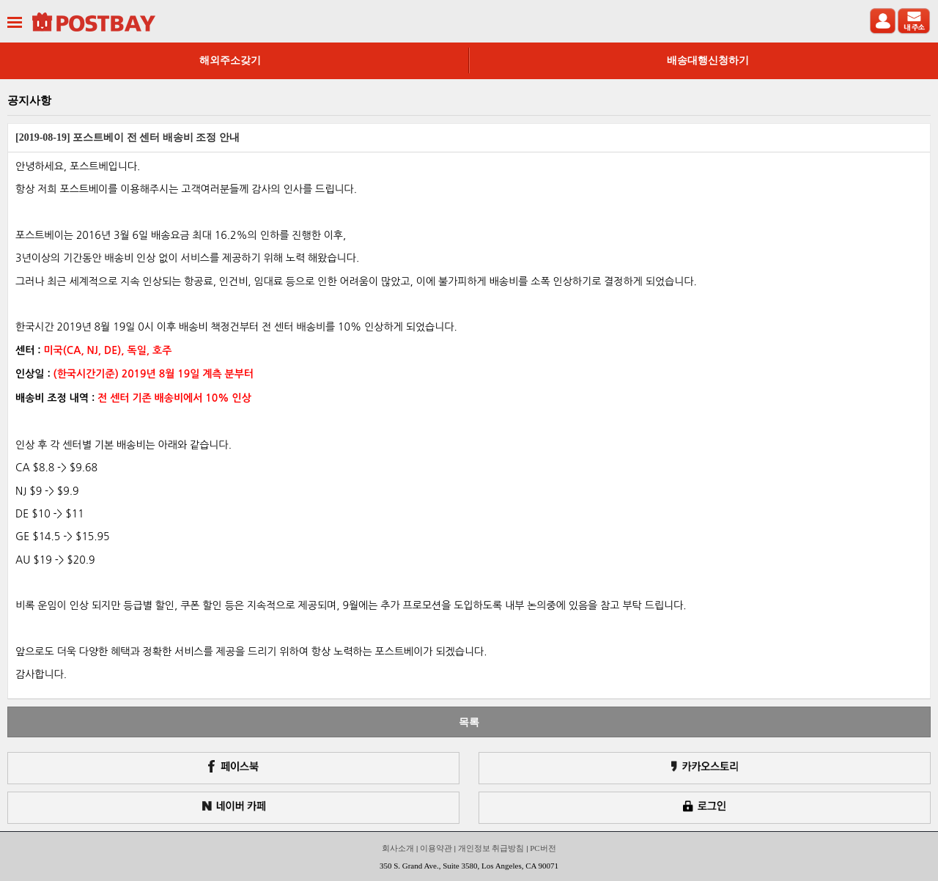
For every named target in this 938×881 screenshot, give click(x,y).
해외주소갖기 (230, 60)
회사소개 (398, 848)
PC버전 (542, 848)
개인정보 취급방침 (491, 848)
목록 (469, 722)
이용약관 (436, 848)
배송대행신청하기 (708, 60)
